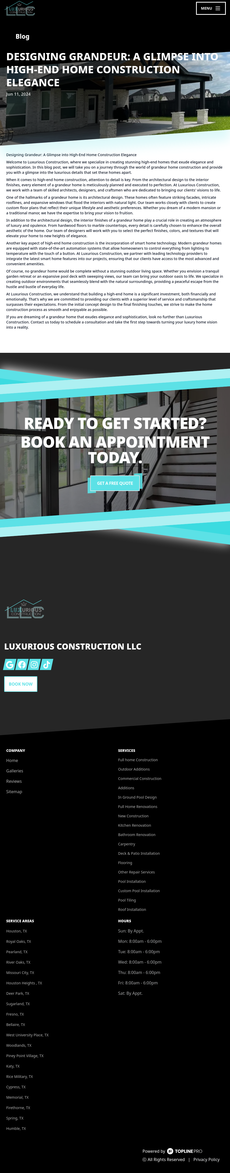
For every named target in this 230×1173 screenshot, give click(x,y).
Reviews (14, 781)
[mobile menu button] (211, 8)
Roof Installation (132, 909)
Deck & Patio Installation (139, 853)
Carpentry (126, 843)
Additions (126, 787)
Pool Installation (132, 881)
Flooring (125, 862)
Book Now (21, 684)
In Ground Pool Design (137, 797)
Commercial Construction (140, 778)
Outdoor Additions (134, 769)
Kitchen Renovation (134, 825)
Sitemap (14, 791)
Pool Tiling (127, 900)
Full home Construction (138, 759)
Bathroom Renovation (137, 834)
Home (12, 760)
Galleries (14, 771)
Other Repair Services (136, 872)
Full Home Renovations (137, 806)
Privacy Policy (206, 1159)
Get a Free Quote (115, 483)
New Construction (133, 815)
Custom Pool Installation (139, 890)
